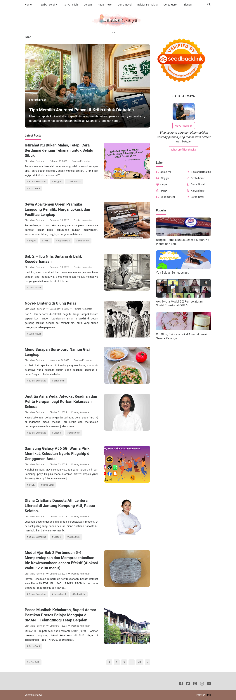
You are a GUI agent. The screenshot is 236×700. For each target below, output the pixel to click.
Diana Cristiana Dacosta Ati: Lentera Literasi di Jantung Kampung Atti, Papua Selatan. (60, 505)
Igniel (208, 695)
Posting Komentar (81, 161)
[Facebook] (181, 684)
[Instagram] (202, 684)
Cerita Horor (171, 4)
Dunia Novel (124, 4)
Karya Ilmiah (70, 4)
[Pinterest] (195, 684)
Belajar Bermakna (147, 4)
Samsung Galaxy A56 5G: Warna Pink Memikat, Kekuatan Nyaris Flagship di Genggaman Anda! (58, 453)
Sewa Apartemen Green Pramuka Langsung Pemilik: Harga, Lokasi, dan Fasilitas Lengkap (57, 209)
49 (139, 662)
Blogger (187, 4)
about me (165, 171)
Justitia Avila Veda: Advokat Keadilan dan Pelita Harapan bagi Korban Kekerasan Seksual (61, 401)
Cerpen (88, 4)
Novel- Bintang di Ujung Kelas (51, 303)
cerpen (164, 184)
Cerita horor (75, 181)
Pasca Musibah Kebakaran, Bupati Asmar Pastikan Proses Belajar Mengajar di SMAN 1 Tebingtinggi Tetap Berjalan (60, 615)
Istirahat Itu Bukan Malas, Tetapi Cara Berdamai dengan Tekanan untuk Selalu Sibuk (59, 150)
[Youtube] (209, 684)
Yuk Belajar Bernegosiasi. (172, 272)
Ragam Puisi (105, 4)
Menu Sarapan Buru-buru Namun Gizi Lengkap (57, 352)
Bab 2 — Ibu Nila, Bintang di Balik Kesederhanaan (53, 259)
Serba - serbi (48, 4)
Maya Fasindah (183, 125)
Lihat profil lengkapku (183, 149)
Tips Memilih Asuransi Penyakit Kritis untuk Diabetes (81, 109)
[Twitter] (188, 684)
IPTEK (47, 240)
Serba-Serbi (34, 188)
